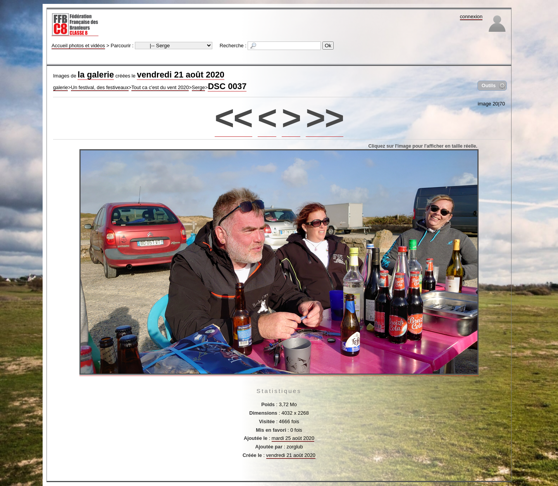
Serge (198, 87)
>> (324, 117)
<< (233, 117)
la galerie (96, 74)
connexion (471, 16)
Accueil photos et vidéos (78, 45)
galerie (60, 87)
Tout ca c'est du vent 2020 (160, 87)
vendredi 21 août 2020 (180, 74)
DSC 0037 (227, 86)
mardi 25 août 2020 (293, 438)
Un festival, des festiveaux (100, 87)
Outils (489, 85)
